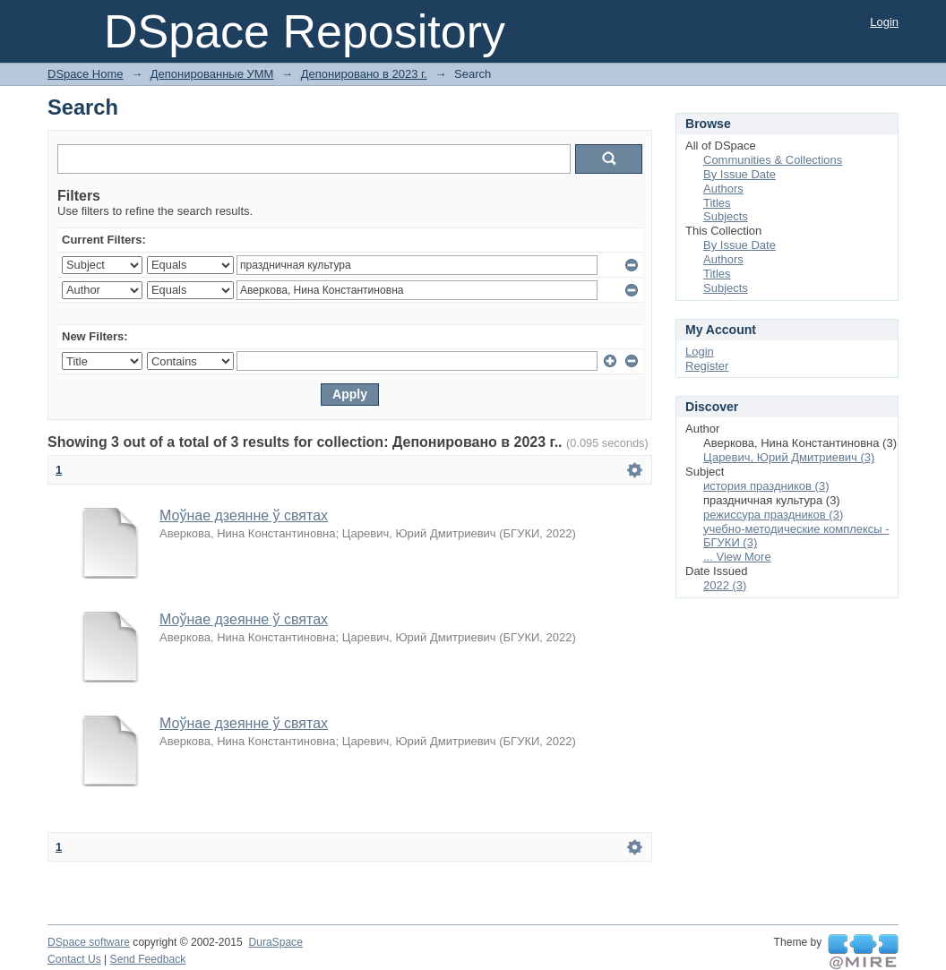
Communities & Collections (772, 160)
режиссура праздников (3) (773, 514)
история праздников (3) (766, 486)
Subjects (725, 216)
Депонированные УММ (212, 74)
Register (706, 366)
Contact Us (74, 959)
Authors (723, 188)
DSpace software (88, 942)
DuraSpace (275, 942)
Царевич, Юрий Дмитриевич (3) (788, 457)
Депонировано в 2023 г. (364, 74)
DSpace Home (85, 74)
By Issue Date (739, 174)
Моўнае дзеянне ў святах (243, 515)
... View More (737, 556)
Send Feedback (148, 959)
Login (884, 22)
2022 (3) (724, 585)
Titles (717, 203)
